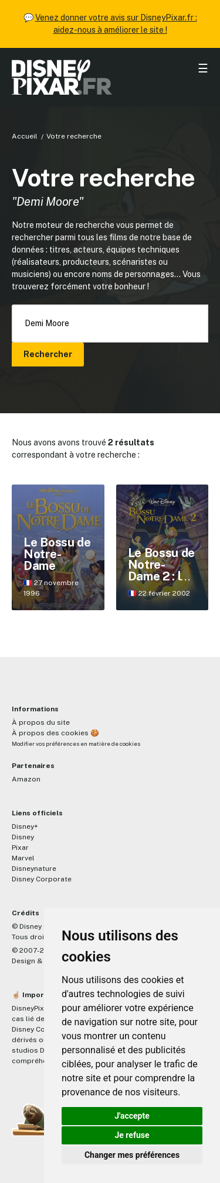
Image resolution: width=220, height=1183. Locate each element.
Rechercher (47, 354)
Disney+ (25, 826)
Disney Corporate (42, 879)
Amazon (26, 779)
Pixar (20, 847)
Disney (23, 837)
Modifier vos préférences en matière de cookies (76, 744)
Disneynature (34, 868)
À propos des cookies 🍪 (55, 733)
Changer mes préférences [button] (132, 1155)
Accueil (25, 136)
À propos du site (41, 722)
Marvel (23, 858)
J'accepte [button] (132, 1115)
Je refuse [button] (131, 1135)
